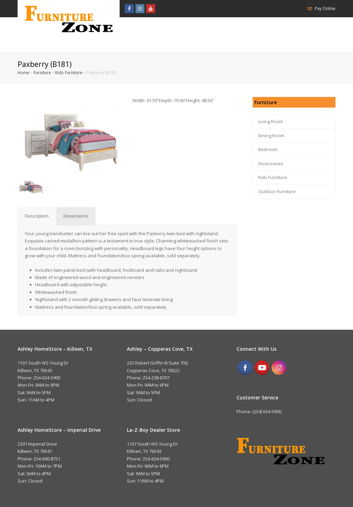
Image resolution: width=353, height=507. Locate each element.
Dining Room (271, 135)
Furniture (42, 72)
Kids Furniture (68, 72)
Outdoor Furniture (277, 191)
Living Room (270, 121)
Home (23, 72)
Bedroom (268, 149)
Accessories (270, 163)
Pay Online (325, 8)
